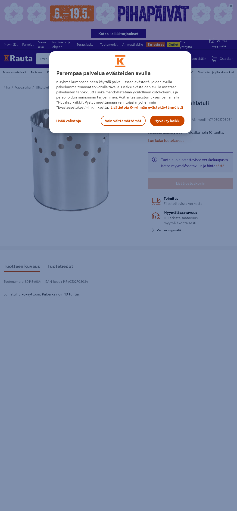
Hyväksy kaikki (167, 121)
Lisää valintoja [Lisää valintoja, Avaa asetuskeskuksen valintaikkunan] (68, 121)
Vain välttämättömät (123, 121)
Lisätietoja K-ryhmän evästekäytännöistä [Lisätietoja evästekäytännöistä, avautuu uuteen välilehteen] (146, 107)
